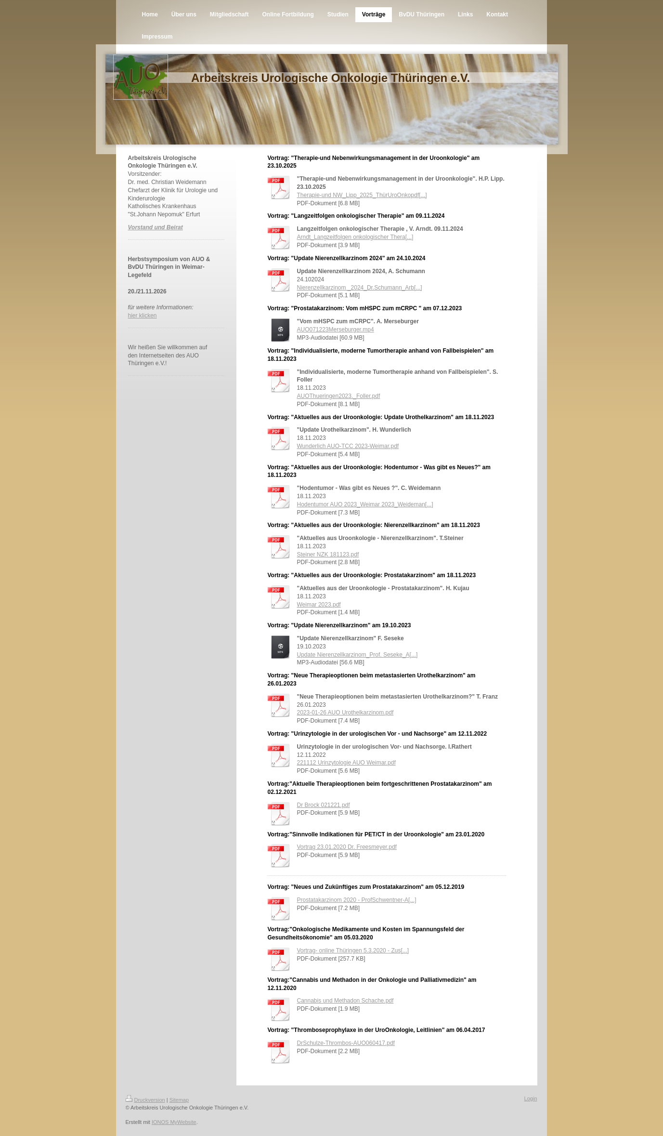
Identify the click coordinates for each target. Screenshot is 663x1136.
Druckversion (145, 1100)
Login (530, 1098)
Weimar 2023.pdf (319, 604)
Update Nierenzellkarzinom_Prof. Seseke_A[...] (357, 654)
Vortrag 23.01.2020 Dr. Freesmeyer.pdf (347, 847)
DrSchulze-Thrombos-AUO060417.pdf (346, 1043)
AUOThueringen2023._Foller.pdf (338, 396)
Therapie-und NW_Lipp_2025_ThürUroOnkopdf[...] (362, 195)
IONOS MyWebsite (174, 1122)
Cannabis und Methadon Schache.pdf (345, 1000)
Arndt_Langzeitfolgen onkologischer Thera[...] (355, 237)
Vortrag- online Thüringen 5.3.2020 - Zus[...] (353, 950)
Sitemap (179, 1100)
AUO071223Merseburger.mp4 (335, 329)
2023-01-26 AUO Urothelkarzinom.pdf (345, 712)
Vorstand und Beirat (155, 227)
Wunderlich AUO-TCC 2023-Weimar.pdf (348, 446)
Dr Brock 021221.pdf (323, 805)
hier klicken (142, 315)
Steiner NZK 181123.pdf (328, 554)
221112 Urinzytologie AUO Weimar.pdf (346, 762)
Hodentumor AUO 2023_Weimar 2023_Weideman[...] (365, 504)
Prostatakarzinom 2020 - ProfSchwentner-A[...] (356, 900)
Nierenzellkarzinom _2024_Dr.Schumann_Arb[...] (359, 287)
